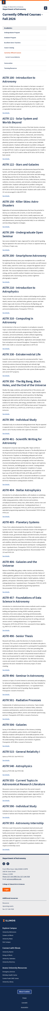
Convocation (8, 63)
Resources (6, 903)
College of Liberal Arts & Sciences (13, 7)
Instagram (4, 864)
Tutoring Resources (10, 68)
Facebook (8, 864)
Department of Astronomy (14, 9)
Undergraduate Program (12, 33)
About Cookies (24, 992)
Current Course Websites (12, 57)
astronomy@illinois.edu (14, 879)
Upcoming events (8, 906)
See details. (6, 113)
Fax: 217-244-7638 (8, 909)
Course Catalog (9, 48)
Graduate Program (10, 38)
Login (6, 889)
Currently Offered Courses (12, 53)
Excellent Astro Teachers (12, 43)
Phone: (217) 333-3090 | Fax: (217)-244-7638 (16, 877)
